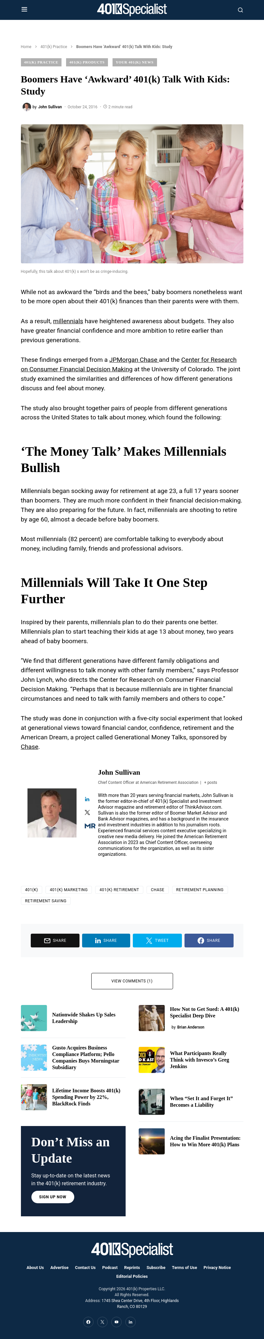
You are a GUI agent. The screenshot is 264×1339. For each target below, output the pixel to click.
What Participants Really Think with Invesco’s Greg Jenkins (199, 1059)
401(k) (31, 890)
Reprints (132, 1267)
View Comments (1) (132, 981)
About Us (35, 1267)
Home (26, 46)
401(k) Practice (54, 46)
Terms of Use (184, 1267)
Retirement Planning (200, 890)
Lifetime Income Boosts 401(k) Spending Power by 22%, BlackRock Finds (86, 1097)
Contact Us (85, 1267)
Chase (30, 746)
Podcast (109, 1267)
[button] (24, 10)
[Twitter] (102, 1322)
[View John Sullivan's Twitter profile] (87, 813)
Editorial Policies (132, 1276)
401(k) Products (87, 62)
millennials (68, 321)
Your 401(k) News (135, 62)
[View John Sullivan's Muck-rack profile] (87, 826)
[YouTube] (116, 1322)
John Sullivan (119, 772)
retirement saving (46, 901)
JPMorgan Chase (134, 359)
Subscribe (156, 1267)
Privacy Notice (217, 1267)
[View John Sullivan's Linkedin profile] (87, 799)
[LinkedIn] (130, 1322)
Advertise (59, 1267)
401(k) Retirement (119, 890)
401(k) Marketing (69, 890)
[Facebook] (88, 1322)
